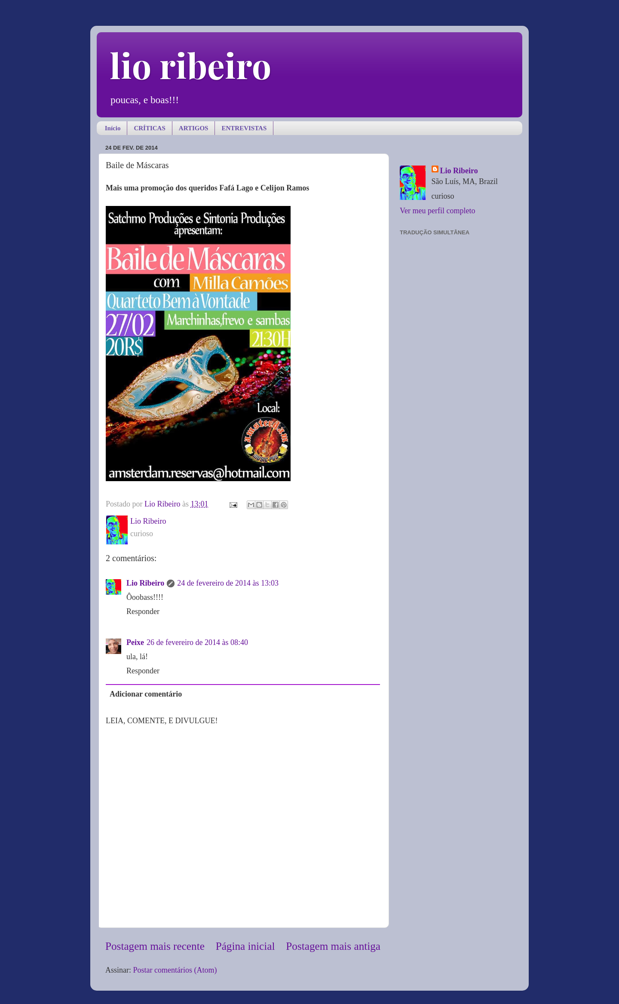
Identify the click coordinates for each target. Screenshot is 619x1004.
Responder (142, 611)
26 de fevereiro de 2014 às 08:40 (197, 642)
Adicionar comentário (146, 694)
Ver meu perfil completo (437, 210)
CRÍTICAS (149, 128)
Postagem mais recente (155, 946)
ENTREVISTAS (244, 128)
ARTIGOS (193, 128)
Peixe (135, 642)
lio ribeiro (190, 65)
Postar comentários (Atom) (175, 970)
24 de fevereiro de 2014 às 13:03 (228, 583)
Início (113, 128)
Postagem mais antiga (333, 946)
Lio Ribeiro (145, 583)
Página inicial (245, 946)
